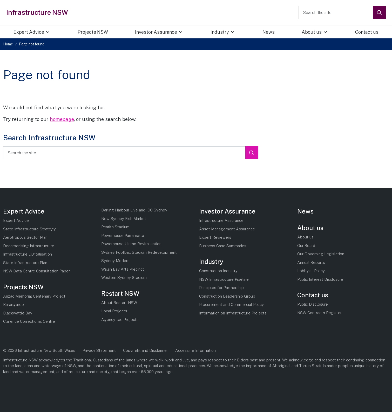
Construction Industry (218, 271)
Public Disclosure (312, 304)
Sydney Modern (115, 260)
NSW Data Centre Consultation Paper (36, 271)
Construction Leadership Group (227, 296)
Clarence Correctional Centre (29, 321)
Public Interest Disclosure (320, 279)
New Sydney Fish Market (123, 218)
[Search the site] (342, 12)
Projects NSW (93, 32)
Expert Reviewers (215, 237)
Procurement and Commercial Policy (231, 304)
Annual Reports (311, 262)
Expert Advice (28, 32)
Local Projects (114, 311)
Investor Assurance (156, 32)
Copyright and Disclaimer (145, 350)
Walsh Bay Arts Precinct (122, 269)
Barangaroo (13, 304)
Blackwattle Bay (17, 313)
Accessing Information (195, 350)
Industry (220, 32)
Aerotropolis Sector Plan (25, 237)
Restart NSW (120, 293)
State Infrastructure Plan (25, 262)
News (268, 32)
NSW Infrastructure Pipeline (224, 279)
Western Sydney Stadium (124, 277)
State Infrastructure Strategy (29, 229)
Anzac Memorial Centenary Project (34, 296)
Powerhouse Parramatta (122, 235)
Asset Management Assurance (227, 229)
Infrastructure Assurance (221, 220)
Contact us (312, 295)
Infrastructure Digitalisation (27, 254)
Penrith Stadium (115, 227)
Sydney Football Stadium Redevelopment (139, 252)
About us (312, 32)
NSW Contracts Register (319, 313)
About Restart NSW (119, 302)
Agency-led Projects (120, 319)
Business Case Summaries (222, 246)
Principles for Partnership (221, 287)
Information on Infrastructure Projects (233, 313)
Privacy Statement (99, 350)
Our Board (306, 245)
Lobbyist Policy (311, 271)
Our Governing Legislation (320, 254)
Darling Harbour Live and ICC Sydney (134, 210)
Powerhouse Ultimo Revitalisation (131, 244)
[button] (379, 12)
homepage (62, 119)
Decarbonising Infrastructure (28, 246)
